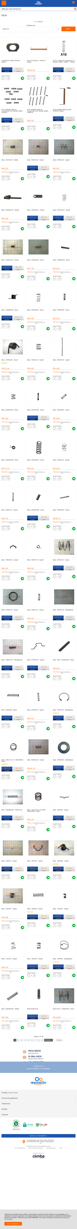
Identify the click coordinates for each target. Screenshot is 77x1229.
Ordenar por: (31, 25)
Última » (59, 1099)
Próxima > (48, 1099)
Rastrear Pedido (13, 1152)
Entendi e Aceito (13, 1224)
